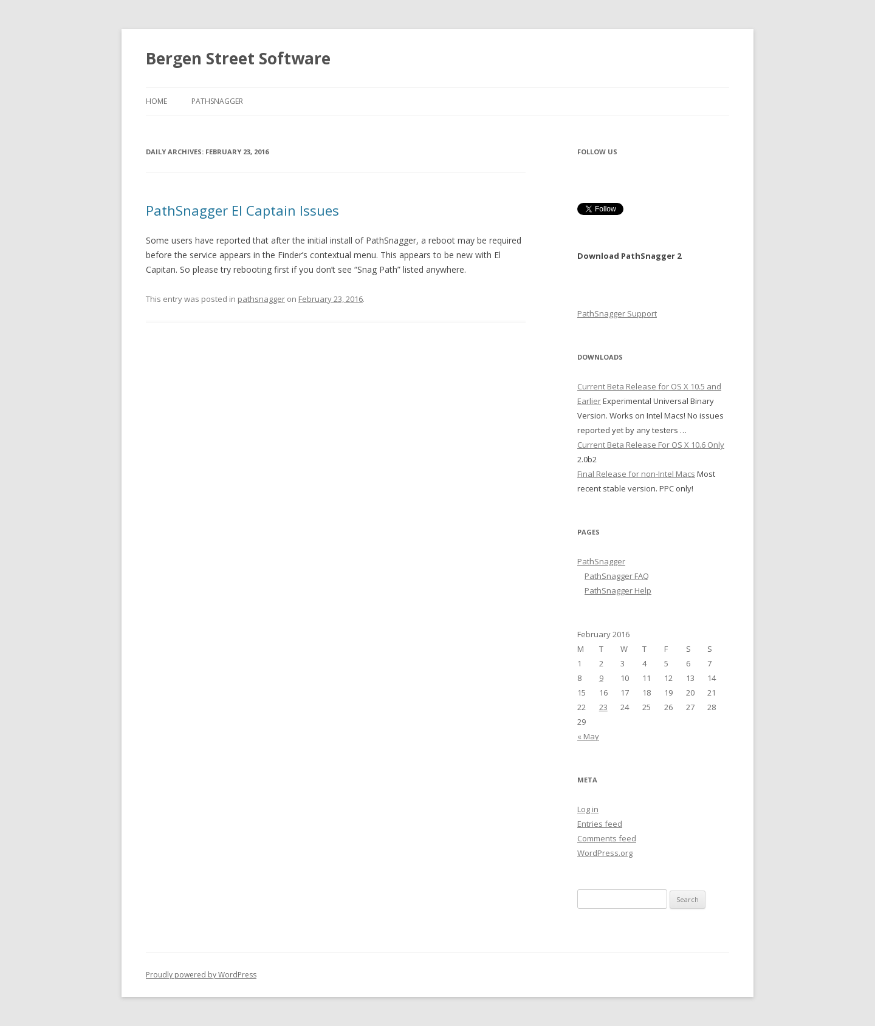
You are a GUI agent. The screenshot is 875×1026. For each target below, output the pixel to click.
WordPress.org (605, 852)
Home (156, 101)
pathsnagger (261, 298)
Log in (588, 809)
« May (588, 736)
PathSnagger (217, 101)
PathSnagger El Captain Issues (242, 210)
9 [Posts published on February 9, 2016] (601, 677)
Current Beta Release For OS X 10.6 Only (650, 444)
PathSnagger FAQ (617, 575)
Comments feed (606, 838)
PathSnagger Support (617, 313)
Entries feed (599, 823)
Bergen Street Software (238, 58)
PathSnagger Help (618, 590)
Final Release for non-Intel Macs (636, 473)
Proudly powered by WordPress (201, 975)
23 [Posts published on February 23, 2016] (603, 707)
